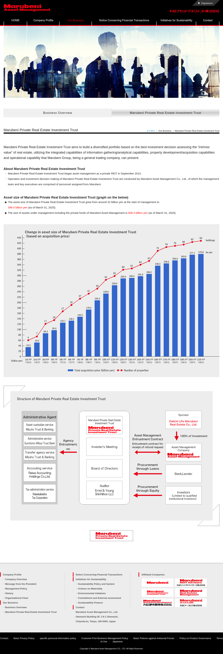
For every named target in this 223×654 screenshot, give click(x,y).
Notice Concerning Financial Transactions (99, 574)
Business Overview (57, 113)
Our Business (10, 602)
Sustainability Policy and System (96, 584)
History (9, 593)
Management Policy (16, 588)
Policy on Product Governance (195, 638)
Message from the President (20, 584)
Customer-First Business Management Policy (104, 638)
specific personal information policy (58, 638)
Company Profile (12, 574)
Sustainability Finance (90, 602)
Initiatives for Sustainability (91, 579)
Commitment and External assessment (99, 598)
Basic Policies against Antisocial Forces (153, 638)
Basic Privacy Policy (23, 638)
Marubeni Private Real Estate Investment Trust (165, 113)
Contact (80, 607)
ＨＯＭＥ (151, 131)
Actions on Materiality (90, 588)
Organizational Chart (16, 598)
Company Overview (16, 579)
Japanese (117, 641)
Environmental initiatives (92, 593)
